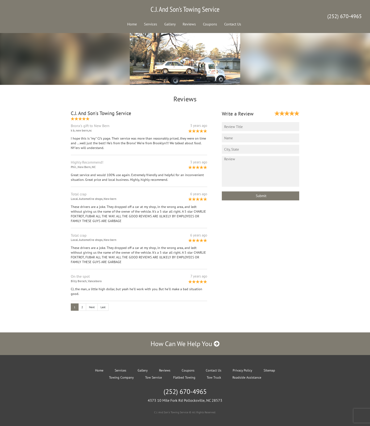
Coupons (210, 24)
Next (92, 307)
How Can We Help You (185, 343)
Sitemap (269, 370)
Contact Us (232, 24)
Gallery (170, 24)
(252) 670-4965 (344, 16)
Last (103, 307)
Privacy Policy (242, 370)
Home (132, 24)
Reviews (189, 24)
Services (150, 24)
